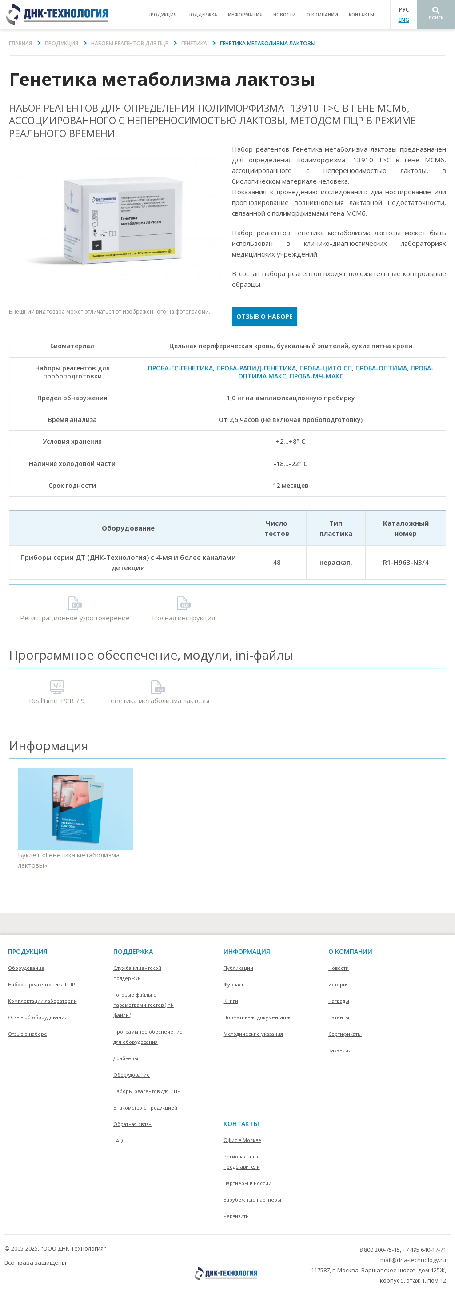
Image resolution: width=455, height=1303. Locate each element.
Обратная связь (132, 1124)
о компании (322, 15)
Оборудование (26, 968)
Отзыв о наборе (264, 316)
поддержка (202, 15)
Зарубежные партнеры (252, 1199)
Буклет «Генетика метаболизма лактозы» (75, 818)
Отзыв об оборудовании (38, 1017)
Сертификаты (345, 1033)
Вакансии (339, 1050)
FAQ (118, 1140)
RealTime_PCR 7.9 (57, 700)
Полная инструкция (183, 617)
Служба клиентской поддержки (137, 973)
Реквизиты (237, 1216)
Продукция (61, 43)
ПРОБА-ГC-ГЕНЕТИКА (180, 368)
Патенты (338, 1017)
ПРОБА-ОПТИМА (381, 368)
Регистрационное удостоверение (75, 617)
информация (245, 15)
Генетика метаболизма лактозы (158, 700)
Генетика (194, 43)
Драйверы (125, 1058)
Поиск (436, 17)
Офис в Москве (242, 1140)
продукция (162, 15)
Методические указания (253, 1033)
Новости (284, 15)
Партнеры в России (247, 1183)
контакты (361, 15)
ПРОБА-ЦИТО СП (325, 368)
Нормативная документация (258, 1017)
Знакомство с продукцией (145, 1107)
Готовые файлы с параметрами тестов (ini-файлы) (143, 1004)
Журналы (235, 984)
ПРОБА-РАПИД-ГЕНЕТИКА (256, 368)
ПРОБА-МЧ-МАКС (316, 376)
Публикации (238, 968)
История (338, 984)
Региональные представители (242, 1161)
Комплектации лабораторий (42, 1000)
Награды (338, 1000)
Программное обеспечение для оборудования (148, 1036)
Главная (20, 43)
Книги (231, 1000)
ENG (404, 20)
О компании (350, 951)
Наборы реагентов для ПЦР (129, 43)
